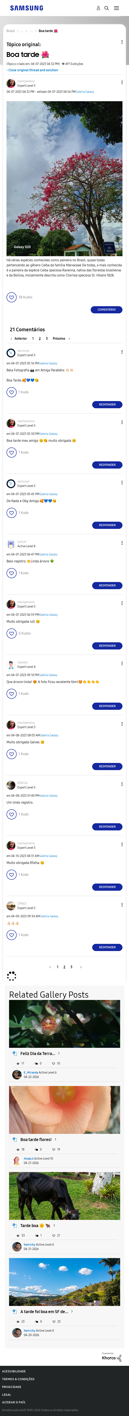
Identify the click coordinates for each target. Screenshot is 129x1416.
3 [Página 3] (47, 339)
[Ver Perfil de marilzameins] (26, 81)
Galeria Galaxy (85, 92)
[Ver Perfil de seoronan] (23, 351)
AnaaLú (28, 1158)
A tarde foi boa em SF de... (44, 1311)
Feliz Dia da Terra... (37, 1053)
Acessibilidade (14, 1371)
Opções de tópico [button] (114, 42)
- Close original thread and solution (32, 70)
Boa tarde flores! (36, 1139)
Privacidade (11, 1387)
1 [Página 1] (33, 339)
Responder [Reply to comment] (107, 404)
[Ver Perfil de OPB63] (22, 903)
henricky (29, 1244)
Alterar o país (13, 1402)
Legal (6, 1395)
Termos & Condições (18, 1379)
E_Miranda (31, 1072)
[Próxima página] (61, 338)
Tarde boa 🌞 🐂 (35, 1225)
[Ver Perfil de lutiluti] (21, 542)
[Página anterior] (20, 338)
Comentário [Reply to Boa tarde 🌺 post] (107, 309)
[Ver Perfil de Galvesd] (22, 662)
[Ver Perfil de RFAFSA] (22, 783)
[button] (115, 82)
